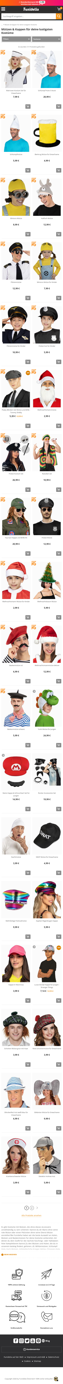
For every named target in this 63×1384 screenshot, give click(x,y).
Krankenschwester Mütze (16, 1176)
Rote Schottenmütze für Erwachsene (47, 1048)
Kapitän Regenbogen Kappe (47, 921)
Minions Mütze (16, 218)
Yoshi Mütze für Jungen (47, 729)
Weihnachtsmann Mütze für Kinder (16, 601)
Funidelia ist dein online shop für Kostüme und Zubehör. (31, 9)
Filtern (6, 39)
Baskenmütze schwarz (16, 729)
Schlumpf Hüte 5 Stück (47, 90)
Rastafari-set (47, 473)
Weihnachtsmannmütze (46, 410)
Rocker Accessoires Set (47, 793)
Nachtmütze (16, 857)
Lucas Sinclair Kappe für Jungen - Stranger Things (46, 985)
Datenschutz (53, 1357)
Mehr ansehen (10, 1254)
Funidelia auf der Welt (13, 1357)
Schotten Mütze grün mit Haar (16, 1048)
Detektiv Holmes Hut (47, 1176)
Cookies (27, 1361)
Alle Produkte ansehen (31, 1215)
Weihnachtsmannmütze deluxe (47, 665)
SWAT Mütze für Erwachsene (47, 857)
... (1, 25)
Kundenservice (31, 1349)
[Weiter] (37, 1208)
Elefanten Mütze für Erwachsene (46, 1112)
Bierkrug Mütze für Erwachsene (47, 154)
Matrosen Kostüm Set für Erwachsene (16, 91)
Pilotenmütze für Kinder (16, 346)
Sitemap (37, 1361)
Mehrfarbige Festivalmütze (16, 921)
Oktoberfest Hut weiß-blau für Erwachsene (16, 1113)
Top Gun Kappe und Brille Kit (16, 537)
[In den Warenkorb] (28, 106)
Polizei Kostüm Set (16, 473)
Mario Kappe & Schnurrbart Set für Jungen (16, 794)
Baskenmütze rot (16, 665)
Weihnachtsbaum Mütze (47, 601)
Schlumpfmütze (16, 154)
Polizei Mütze (47, 537)
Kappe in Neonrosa (16, 984)
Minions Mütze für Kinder (47, 282)
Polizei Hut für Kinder (47, 346)
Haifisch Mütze (47, 218)
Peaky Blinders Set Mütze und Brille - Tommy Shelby (16, 411)
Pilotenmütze (16, 282)
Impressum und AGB (36, 1357)
